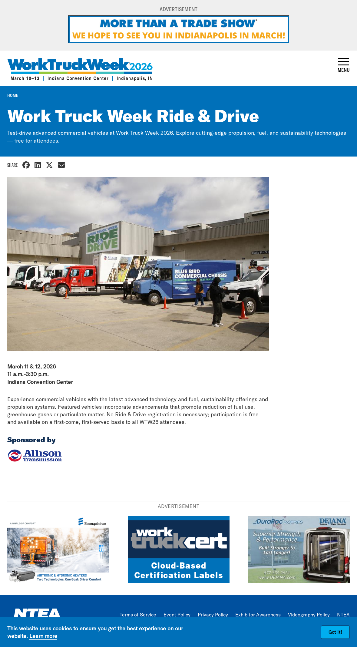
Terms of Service (138, 615)
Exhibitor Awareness (258, 615)
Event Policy (177, 615)
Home (12, 95)
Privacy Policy (213, 615)
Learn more (43, 635)
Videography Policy (309, 615)
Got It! (335, 632)
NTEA (343, 615)
